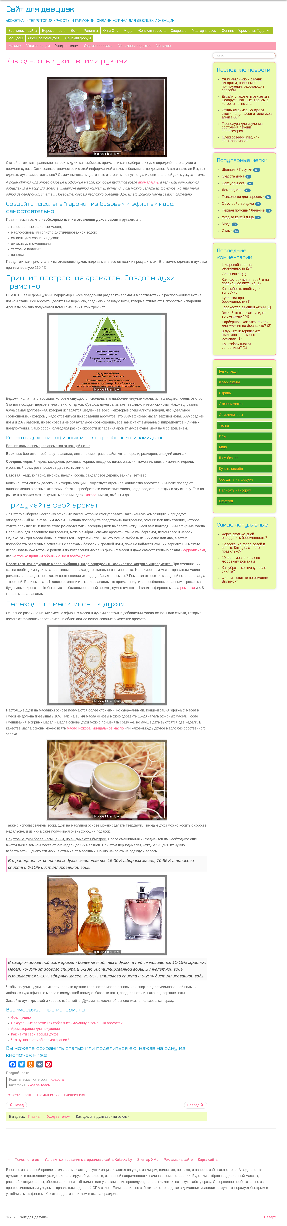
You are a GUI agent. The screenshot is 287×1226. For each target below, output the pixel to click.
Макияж (14, 46)
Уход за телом (66, 46)
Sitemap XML (147, 1160)
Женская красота (152, 31)
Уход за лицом (38, 46)
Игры (223, 436)
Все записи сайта (22, 31)
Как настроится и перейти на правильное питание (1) (245, 281)
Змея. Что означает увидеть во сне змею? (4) (245, 314)
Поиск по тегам (27, 1160)
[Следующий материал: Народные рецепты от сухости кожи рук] (195, 1105)
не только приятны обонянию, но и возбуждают (50, 556)
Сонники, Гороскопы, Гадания (246, 31)
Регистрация (229, 371)
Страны (225, 393)
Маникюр (163, 46)
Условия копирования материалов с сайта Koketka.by (88, 1160)
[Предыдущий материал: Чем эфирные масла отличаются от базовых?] (16, 1105)
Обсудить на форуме (236, 480)
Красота (57, 1080)
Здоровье (179, 31)
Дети (75, 31)
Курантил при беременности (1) (236, 300)
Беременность (54, 31)
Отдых (227, 231)
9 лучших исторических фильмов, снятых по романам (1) (241, 334)
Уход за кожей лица (238, 217)
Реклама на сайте (178, 1160)
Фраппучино (21, 1017)
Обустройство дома (238, 204)
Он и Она (110, 31)
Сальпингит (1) (234, 274)
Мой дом (15, 38)
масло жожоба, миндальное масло (95, 728)
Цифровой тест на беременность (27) (237, 266)
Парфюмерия (74, 1095)
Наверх (270, 1217)
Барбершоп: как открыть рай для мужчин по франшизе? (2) (246, 324)
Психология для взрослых (243, 197)
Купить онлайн (231, 469)
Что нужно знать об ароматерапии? (40, 1040)
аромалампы (148, 182)
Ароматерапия (48, 1095)
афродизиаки (194, 550)
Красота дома (233, 176)
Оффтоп (226, 501)
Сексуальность (20, 1095)
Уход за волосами (98, 46)
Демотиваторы (231, 415)
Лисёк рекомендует (44, 38)
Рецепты (91, 31)
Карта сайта (208, 1160)
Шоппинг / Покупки (237, 170)
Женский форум (78, 38)
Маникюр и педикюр (134, 46)
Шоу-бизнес (228, 458)
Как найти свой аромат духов (35, 1034)
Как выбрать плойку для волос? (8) (241, 290)
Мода (128, 31)
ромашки (187, 588)
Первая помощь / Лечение (243, 210)
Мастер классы (204, 31)
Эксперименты (231, 404)
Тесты (224, 425)
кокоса (91, 495)
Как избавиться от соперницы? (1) (236, 346)
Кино (223, 447)
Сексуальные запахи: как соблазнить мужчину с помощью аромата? (67, 1023)
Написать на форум (235, 490)
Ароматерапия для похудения (35, 1029)
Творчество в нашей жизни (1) (246, 307)
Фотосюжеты (229, 382)
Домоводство (232, 190)
